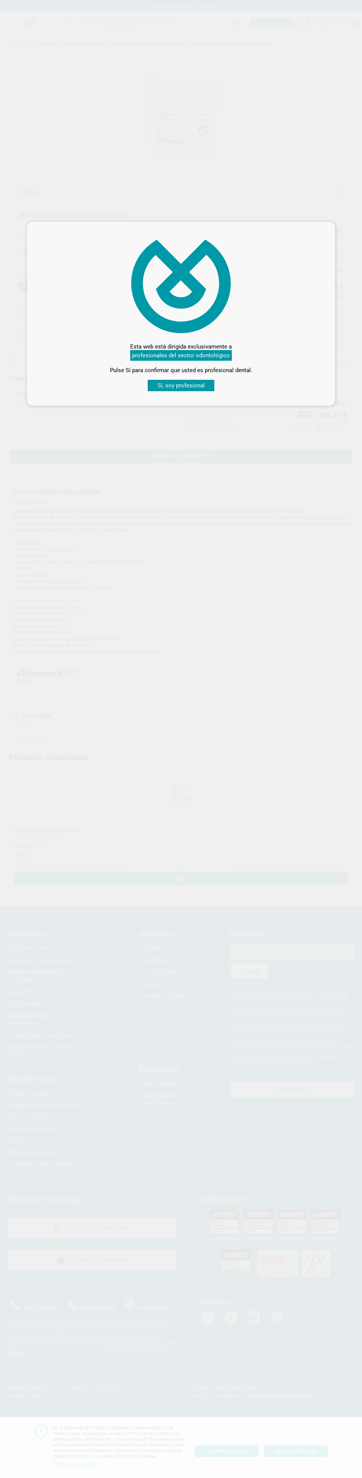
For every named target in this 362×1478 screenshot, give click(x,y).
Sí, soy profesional (181, 385)
